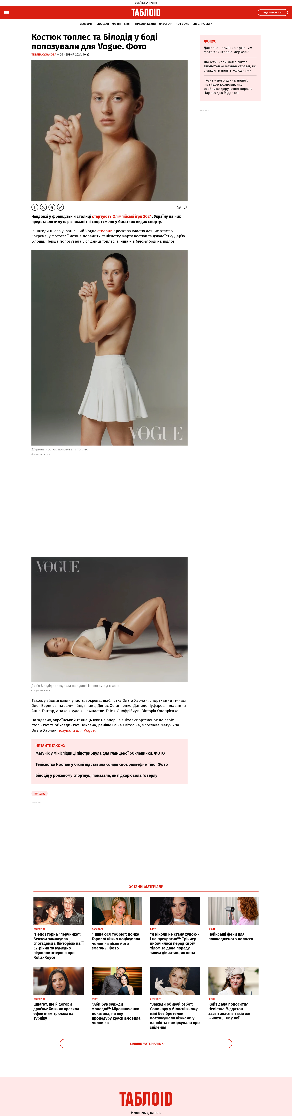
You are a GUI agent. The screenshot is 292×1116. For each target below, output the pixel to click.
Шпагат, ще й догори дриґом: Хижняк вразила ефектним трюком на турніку (56, 1011)
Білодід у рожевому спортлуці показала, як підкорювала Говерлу (96, 775)
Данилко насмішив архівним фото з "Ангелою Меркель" (228, 50)
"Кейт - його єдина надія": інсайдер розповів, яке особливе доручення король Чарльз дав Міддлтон (228, 86)
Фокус (210, 41)
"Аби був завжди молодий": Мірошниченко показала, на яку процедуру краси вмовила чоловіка (116, 1013)
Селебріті (86, 24)
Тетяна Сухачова (44, 54)
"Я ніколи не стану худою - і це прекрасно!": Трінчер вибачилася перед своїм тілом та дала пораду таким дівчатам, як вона (175, 943)
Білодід (39, 793)
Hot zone (182, 24)
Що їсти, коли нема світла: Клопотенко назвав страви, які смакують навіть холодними (230, 66)
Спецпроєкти (202, 24)
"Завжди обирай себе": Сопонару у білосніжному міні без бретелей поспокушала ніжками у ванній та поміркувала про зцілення (175, 1016)
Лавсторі (165, 24)
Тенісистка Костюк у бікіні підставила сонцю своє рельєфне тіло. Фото (101, 764)
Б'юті (127, 24)
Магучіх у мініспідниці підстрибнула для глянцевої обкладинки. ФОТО (100, 753)
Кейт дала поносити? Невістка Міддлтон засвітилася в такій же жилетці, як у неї (229, 1011)
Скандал (103, 24)
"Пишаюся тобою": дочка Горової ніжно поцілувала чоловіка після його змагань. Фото (116, 941)
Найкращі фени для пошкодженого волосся (230, 936)
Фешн (116, 24)
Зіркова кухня (145, 24)
